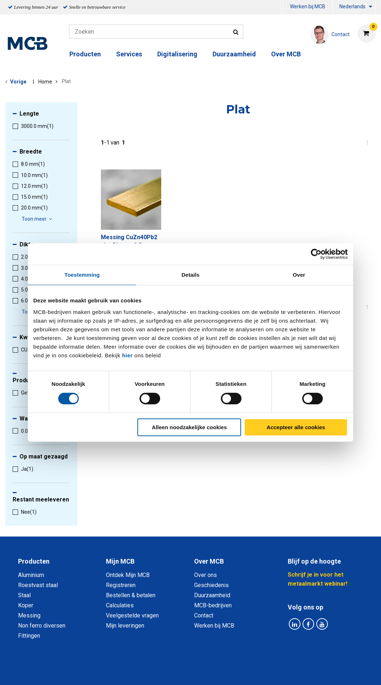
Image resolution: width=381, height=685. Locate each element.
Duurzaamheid (234, 54)
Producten (85, 54)
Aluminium (31, 575)
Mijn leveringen (125, 625)
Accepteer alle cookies (296, 427)
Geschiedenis (211, 585)
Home (45, 82)
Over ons (205, 575)
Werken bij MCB (307, 6)
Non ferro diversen (41, 625)
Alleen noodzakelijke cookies (189, 427)
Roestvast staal (38, 585)
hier (127, 355)
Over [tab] (299, 275)
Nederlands (352, 6)
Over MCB (286, 54)
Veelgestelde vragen (132, 615)
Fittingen (29, 635)
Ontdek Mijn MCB (128, 575)
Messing (29, 615)
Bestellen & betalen (130, 595)
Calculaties (120, 605)
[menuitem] (281, 7)
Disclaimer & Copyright (293, 671)
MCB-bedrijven (213, 605)
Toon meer (38, 219)
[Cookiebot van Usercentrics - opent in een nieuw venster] (316, 254)
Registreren (121, 585)
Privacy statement (113, 671)
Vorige (18, 82)
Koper (25, 605)
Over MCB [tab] (209, 561)
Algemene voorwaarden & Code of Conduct (200, 671)
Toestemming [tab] (82, 275)
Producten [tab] (34, 561)
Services (129, 54)
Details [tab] (190, 275)
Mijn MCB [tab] (120, 561)
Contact (203, 615)
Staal (24, 595)
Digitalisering (177, 54)
